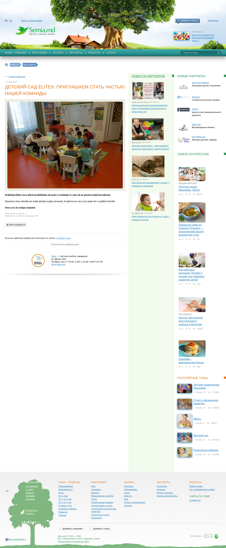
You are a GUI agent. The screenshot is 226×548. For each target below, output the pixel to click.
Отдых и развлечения (134, 502)
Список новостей (17, 76)
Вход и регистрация (31, 20)
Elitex (53, 256)
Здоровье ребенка (67, 509)
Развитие (63, 512)
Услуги (111, 52)
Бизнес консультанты (167, 496)
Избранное (213, 20)
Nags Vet (135, 179)
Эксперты (76, 52)
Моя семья (39, 52)
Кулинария (96, 518)
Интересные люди (100, 515)
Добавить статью (189, 20)
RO (10, 21)
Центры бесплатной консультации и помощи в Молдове (191, 321)
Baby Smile (136, 142)
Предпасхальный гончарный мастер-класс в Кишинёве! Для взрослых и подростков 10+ (150, 108)
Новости (30, 493)
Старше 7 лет (65, 505)
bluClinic (196, 97)
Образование (130, 489)
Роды (61, 493)
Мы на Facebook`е (17, 539)
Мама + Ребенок (15, 52)
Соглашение (32, 486)
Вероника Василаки (188, 183)
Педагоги (161, 489)
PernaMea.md (137, 213)
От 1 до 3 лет (64, 499)
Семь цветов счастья (140, 102)
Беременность (65, 489)
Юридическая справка (102, 502)
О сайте (30, 489)
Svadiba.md (195, 500)
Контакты (30, 499)
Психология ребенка (206, 450)
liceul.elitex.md (58, 264)
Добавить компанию (72, 528)
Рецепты (94, 52)
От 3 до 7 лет (64, 502)
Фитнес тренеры (165, 493)
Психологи (162, 486)
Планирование (65, 486)
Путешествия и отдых (102, 505)
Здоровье (96, 489)
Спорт (94, 499)
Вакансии (30, 496)
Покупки (62, 515)
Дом (93, 486)
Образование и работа (102, 496)
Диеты (197, 418)
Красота (95, 493)
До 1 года (63, 496)
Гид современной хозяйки (202, 489)
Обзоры (58, 52)
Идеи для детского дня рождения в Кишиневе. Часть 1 (203, 38)
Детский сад (201, 435)
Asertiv (195, 109)
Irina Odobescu (185, 314)
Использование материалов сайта (73, 541)
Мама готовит (196, 486)
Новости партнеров (148, 76)
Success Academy (200, 82)
